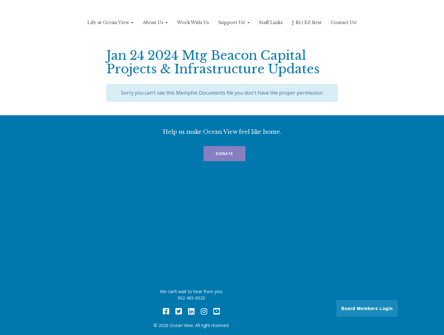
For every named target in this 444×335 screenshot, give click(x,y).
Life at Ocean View (110, 22)
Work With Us (193, 22)
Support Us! (234, 22)
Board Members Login (367, 308)
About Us (155, 22)
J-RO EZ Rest (307, 22)
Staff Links (271, 22)
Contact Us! (344, 22)
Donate (224, 153)
